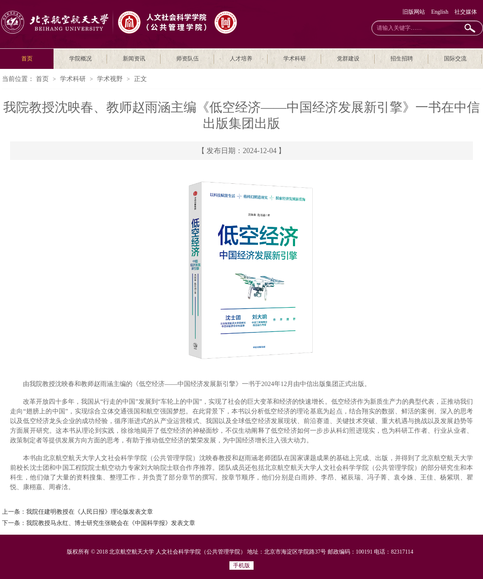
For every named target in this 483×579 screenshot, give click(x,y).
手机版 (241, 565)
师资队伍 (187, 59)
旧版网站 (413, 12)
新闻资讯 (134, 59)
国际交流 (455, 59)
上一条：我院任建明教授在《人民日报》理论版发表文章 (77, 511)
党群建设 (348, 59)
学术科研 (294, 59)
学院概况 (80, 59)
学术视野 (110, 78)
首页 (27, 59)
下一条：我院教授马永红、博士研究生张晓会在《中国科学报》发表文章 (98, 523)
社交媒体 (465, 12)
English (439, 12)
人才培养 (241, 59)
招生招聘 (401, 59)
